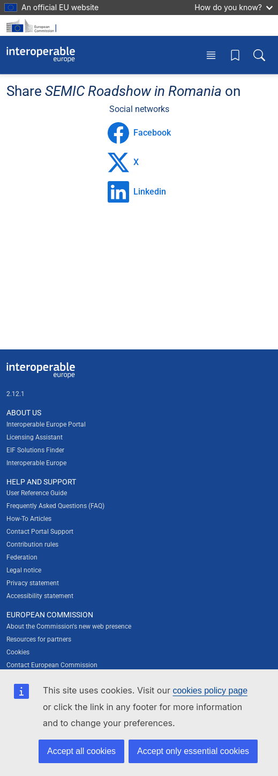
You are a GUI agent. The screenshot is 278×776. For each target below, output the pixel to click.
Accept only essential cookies (193, 751)
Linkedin (137, 192)
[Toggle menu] (211, 55)
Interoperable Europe (36, 463)
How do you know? (233, 7)
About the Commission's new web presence (68, 626)
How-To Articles (28, 519)
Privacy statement (32, 583)
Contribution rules (32, 544)
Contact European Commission (51, 665)
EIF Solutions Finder (35, 450)
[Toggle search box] (259, 55)
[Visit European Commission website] (33, 25)
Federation (21, 557)
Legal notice (23, 570)
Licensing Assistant (34, 437)
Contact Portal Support (39, 531)
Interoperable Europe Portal (46, 424)
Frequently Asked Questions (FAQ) (55, 506)
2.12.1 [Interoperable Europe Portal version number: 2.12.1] (15, 394)
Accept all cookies (81, 751)
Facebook (139, 133)
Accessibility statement (39, 596)
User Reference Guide (36, 493)
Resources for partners (38, 639)
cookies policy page (209, 690)
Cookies (17, 652)
